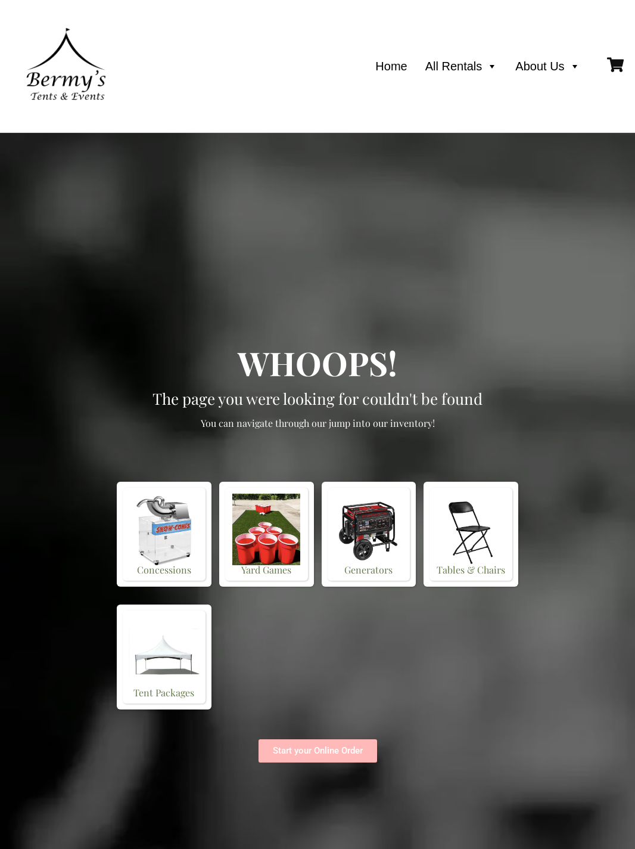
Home (391, 66)
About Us (547, 66)
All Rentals (461, 66)
